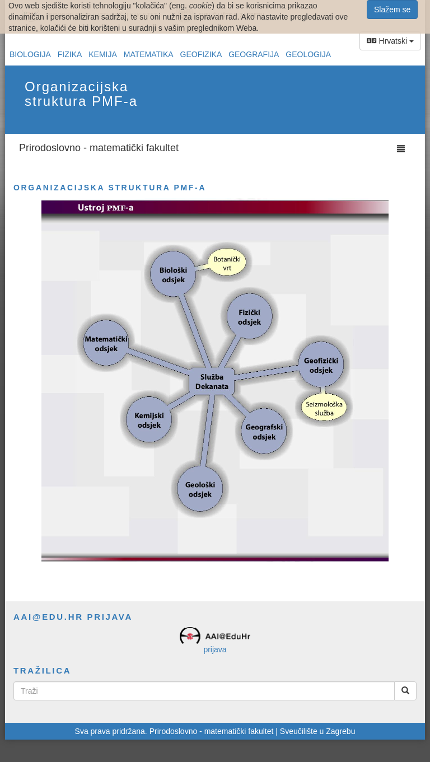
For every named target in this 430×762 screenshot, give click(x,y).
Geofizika (201, 54)
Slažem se (392, 9)
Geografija (253, 54)
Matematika (149, 54)
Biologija (30, 54)
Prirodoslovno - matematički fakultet (99, 147)
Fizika (70, 54)
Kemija (102, 54)
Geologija (308, 54)
